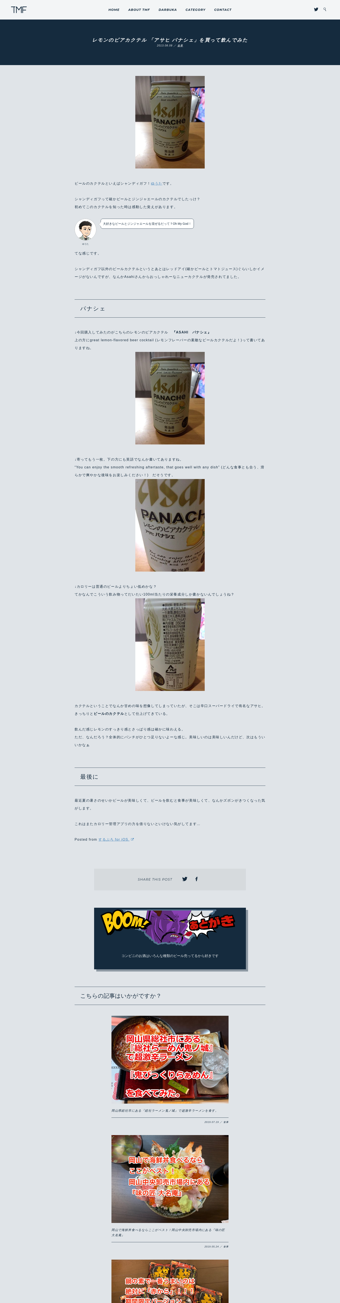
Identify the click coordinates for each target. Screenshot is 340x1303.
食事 (180, 45)
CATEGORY (196, 10)
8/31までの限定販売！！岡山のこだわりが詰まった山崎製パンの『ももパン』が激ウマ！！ (230, 1153)
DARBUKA (168, 10)
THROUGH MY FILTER (19, 10)
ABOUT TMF (139, 10)
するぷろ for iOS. (113, 839)
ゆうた (156, 183)
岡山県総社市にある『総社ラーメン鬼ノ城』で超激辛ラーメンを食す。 (108, 1067)
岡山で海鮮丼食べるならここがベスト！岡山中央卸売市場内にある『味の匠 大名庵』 (169, 1067)
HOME (114, 10)
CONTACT (223, 10)
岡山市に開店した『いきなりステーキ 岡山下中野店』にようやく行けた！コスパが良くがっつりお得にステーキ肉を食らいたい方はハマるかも (169, 1158)
